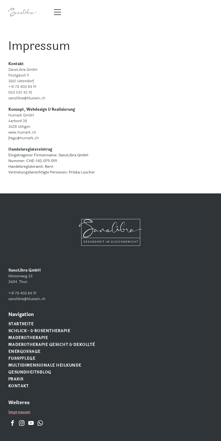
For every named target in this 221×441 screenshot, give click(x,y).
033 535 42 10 (20, 92)
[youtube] (31, 423)
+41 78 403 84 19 (22, 87)
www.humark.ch (22, 132)
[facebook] (12, 423)
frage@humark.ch (23, 138)
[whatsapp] (40, 423)
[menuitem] (110, 324)
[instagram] (22, 423)
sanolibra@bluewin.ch (26, 98)
